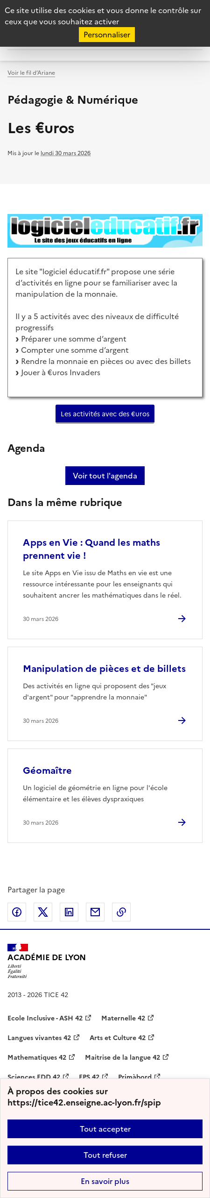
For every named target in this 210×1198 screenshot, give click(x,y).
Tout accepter (105, 1128)
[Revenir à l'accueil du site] (46, 961)
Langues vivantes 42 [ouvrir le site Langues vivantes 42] (39, 1038)
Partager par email (95, 912)
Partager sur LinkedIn (69, 912)
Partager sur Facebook (16, 912)
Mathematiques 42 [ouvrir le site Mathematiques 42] (36, 1058)
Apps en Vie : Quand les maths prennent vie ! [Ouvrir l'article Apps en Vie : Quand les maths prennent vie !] (91, 549)
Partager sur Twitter (43, 912)
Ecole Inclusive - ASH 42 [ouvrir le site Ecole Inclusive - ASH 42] (45, 1018)
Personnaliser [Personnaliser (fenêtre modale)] (107, 34)
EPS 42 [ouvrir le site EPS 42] (89, 1077)
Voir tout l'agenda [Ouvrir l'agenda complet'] (105, 475)
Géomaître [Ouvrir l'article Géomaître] (47, 770)
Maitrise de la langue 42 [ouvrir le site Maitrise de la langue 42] (122, 1058)
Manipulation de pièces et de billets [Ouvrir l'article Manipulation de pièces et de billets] (104, 669)
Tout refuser (105, 1155)
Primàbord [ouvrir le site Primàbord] (135, 1077)
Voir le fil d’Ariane (31, 73)
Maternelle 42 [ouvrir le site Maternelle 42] (123, 1018)
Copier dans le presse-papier (121, 912)
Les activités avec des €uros (105, 414)
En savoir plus (105, 1181)
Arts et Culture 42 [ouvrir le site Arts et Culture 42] (118, 1038)
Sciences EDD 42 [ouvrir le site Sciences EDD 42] (33, 1077)
